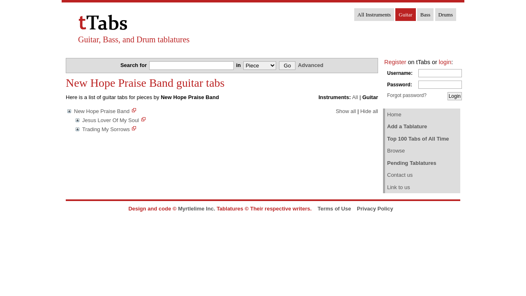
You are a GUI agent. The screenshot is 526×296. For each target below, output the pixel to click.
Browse (396, 151)
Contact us (400, 175)
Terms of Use (334, 209)
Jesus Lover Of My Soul (110, 120)
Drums (445, 15)
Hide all (369, 111)
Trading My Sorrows (106, 129)
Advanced (310, 65)
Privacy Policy (375, 209)
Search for (134, 65)
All (355, 97)
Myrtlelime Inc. (196, 209)
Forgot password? (407, 95)
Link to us (398, 187)
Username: (400, 73)
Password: (399, 85)
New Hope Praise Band (101, 111)
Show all (346, 111)
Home (394, 114)
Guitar (405, 15)
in (239, 65)
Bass (425, 15)
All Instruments (374, 15)
